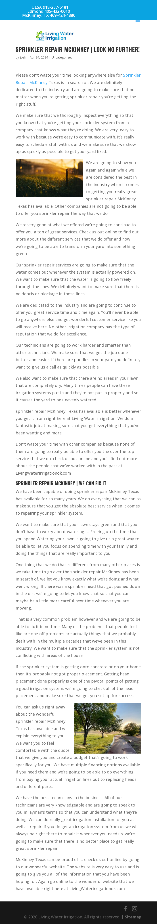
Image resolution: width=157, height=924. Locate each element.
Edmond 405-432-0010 (48, 11)
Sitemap (133, 917)
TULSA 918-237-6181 (48, 7)
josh (23, 57)
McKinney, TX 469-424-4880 (48, 15)
